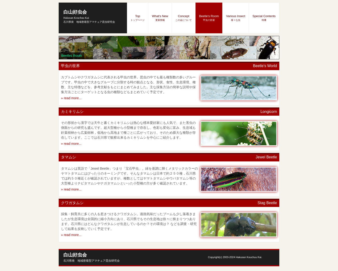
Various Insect (235, 17)
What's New (160, 17)
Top (138, 17)
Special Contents (264, 17)
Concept (183, 17)
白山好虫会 (76, 14)
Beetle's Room (209, 17)
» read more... (71, 98)
